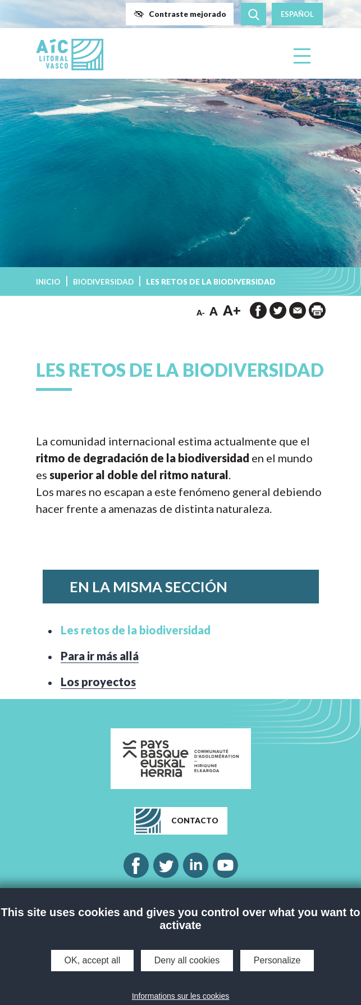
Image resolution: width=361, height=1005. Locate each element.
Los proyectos (98, 681)
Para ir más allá (100, 656)
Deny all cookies (187, 960)
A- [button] (201, 312)
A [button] (213, 311)
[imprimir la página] (317, 310)
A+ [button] (232, 310)
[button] (180, 14)
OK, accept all (93, 960)
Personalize (277, 960)
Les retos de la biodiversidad (136, 630)
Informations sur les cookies (181, 996)
